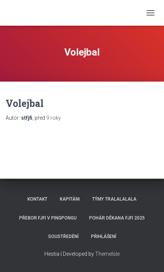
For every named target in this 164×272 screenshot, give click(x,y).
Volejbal (25, 103)
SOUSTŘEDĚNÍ (63, 236)
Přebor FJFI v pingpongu (48, 218)
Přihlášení (103, 236)
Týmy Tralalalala (114, 199)
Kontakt (37, 199)
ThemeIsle (107, 254)
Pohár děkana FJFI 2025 (117, 218)
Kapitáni (70, 199)
